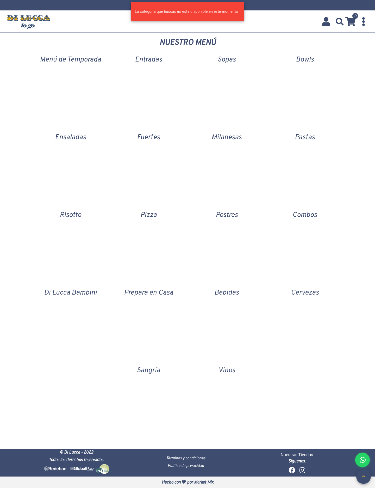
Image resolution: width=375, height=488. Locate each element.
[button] (339, 21)
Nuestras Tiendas (297, 454)
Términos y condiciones (185, 457)
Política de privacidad (186, 465)
